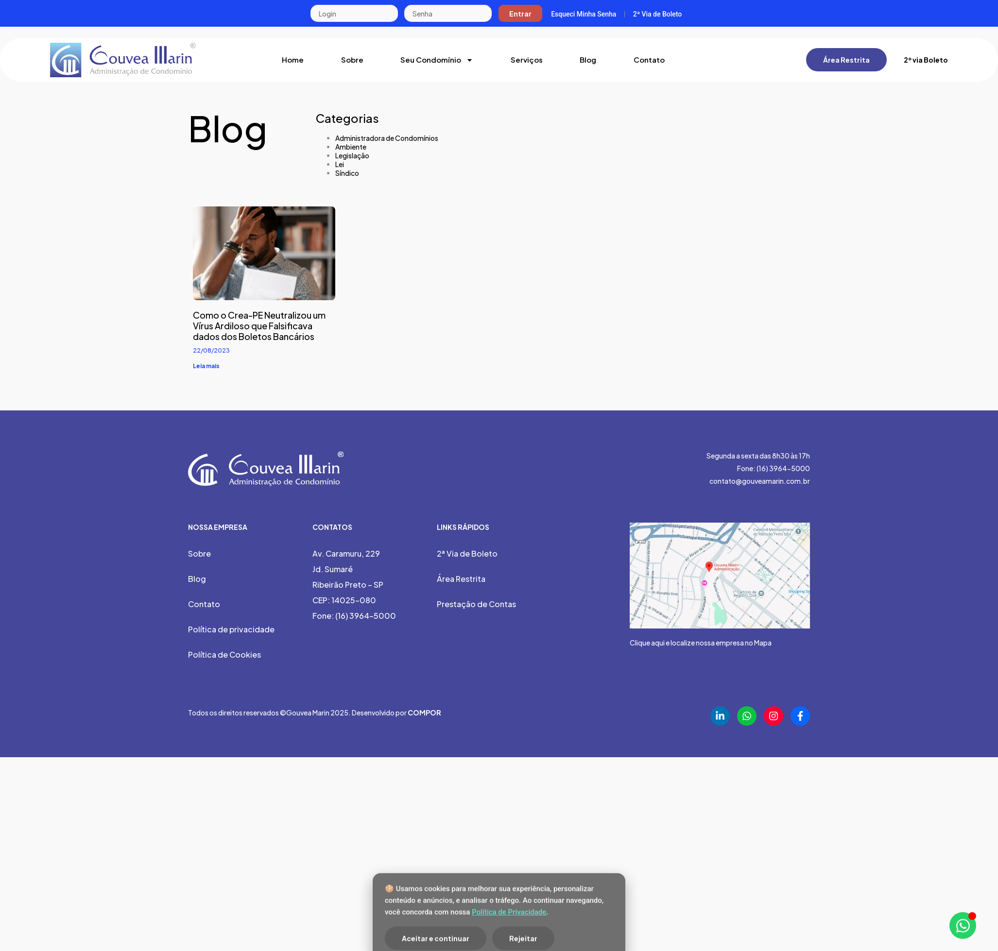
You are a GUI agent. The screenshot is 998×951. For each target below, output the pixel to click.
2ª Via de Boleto (657, 14)
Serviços (527, 59)
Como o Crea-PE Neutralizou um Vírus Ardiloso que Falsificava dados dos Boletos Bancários (259, 325)
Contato (649, 59)
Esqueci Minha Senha (583, 14)
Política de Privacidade (509, 939)
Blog (588, 59)
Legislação (352, 155)
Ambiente (350, 146)
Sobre (352, 59)
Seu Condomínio (436, 59)
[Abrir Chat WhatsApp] (962, 925)
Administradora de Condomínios (386, 138)
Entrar (520, 13)
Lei (339, 164)
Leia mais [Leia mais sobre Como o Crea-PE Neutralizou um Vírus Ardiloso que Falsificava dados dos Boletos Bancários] (206, 366)
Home (293, 59)
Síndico (347, 173)
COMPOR (424, 712)
